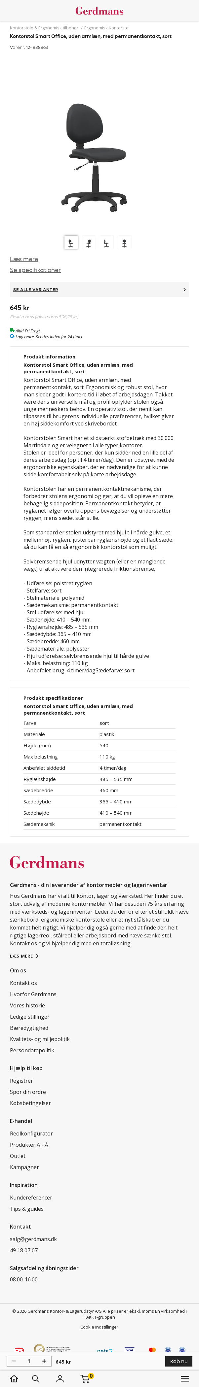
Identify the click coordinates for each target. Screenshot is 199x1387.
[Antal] (29, 1361)
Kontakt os (23, 983)
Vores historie (27, 1005)
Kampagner (24, 1167)
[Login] (60, 1379)
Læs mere (24, 259)
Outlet (17, 1156)
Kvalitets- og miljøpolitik (40, 1039)
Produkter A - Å (29, 1144)
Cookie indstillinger (99, 1327)
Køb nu (178, 1361)
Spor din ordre (28, 1092)
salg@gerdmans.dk (33, 1239)
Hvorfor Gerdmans (33, 994)
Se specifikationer (35, 270)
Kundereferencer (31, 1197)
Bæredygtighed (29, 1028)
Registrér (21, 1080)
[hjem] (20, 1378)
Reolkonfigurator (31, 1133)
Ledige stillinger (30, 1016)
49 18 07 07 (24, 1250)
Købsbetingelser (30, 1103)
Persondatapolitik (32, 1050)
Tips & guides (27, 1208)
